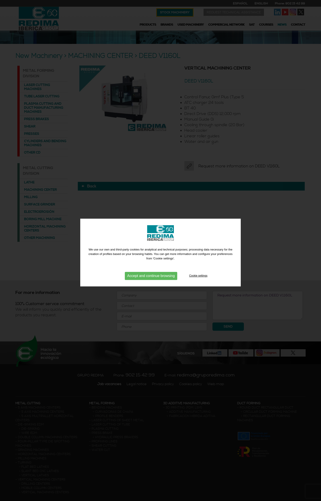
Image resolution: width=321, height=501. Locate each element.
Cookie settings (198, 277)
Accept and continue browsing (151, 277)
